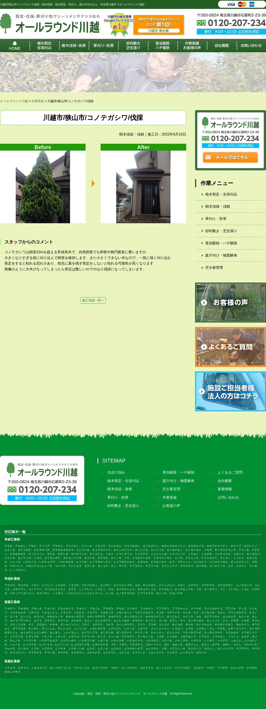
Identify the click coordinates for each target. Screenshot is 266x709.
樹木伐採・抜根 (118, 489)
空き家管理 (214, 267)
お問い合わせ (226, 497)
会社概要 (223, 481)
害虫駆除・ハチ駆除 (221, 243)
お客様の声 (169, 506)
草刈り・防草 (216, 219)
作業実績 (168, 497)
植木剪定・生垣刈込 (221, 194)
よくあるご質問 (228, 472)
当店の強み (114, 472)
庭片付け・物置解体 (221, 255)
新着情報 (223, 489)
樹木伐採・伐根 (217, 206)
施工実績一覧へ (93, 300)
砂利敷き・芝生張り (221, 231)
